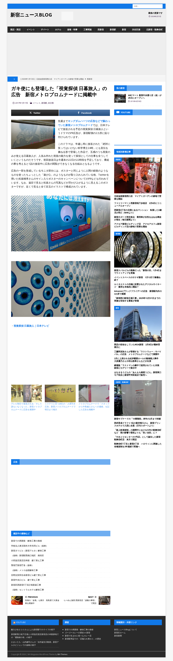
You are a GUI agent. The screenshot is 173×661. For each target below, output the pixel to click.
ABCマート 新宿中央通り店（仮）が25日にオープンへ (144, 96)
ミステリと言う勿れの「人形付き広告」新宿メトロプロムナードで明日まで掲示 (60, 406)
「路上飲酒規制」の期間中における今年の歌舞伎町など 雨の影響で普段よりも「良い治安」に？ (137, 431)
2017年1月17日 (21, 103)
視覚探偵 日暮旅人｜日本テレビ (31, 325)
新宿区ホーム (120, 632)
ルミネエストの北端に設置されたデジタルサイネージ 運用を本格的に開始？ (137, 285)
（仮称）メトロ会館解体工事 (24, 570)
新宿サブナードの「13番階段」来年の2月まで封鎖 (137, 418)
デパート (45, 29)
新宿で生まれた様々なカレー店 (78, 635)
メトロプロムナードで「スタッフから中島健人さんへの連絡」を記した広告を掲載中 (94, 406)
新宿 (124, 29)
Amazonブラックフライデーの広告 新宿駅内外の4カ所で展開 (138, 292)
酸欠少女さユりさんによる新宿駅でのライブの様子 (33, 629)
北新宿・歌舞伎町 (154, 29)
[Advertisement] (86, 54)
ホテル (58, 29)
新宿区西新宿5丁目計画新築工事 (26, 584)
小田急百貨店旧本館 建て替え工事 (27, 560)
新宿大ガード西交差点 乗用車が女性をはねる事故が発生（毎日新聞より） (137, 218)
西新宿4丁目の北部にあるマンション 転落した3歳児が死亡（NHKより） (138, 211)
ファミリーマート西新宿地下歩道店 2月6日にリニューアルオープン (138, 204)
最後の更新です (155, 13)
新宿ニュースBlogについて (125, 629)
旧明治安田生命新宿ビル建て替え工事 (28, 575)
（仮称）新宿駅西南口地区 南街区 (27, 555)
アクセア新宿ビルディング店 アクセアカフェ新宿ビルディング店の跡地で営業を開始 (137, 225)
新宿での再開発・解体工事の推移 (26, 540)
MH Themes (62, 654)
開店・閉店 (15, 29)
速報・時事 (72, 29)
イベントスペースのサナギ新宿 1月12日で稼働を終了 (137, 278)
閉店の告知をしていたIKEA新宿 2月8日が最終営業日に (137, 346)
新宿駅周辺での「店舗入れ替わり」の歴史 (83, 638)
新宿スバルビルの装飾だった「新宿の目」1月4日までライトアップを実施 (138, 271)
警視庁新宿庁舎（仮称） (22, 565)
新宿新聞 (118, 635)
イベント (31, 29)
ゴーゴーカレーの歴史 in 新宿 (77, 632)
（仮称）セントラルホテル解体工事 (27, 589)
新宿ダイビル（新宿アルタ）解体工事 (28, 550)
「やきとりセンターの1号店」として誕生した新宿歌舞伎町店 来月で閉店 (137, 438)
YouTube (21, 622)
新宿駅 (113, 29)
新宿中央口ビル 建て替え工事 (25, 579)
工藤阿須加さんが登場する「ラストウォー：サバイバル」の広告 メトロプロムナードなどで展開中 (137, 353)
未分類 (51, 103)
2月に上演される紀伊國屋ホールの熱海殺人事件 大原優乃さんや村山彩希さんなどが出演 (137, 359)
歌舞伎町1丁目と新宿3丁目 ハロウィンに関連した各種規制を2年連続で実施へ (138, 445)
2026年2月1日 (156, 16)
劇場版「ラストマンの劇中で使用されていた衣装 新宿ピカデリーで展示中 (137, 366)
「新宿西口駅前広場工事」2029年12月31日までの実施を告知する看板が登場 (137, 299)
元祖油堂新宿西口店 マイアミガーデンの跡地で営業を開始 (137, 197)
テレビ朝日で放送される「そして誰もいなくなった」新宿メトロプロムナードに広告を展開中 (26, 406)
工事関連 (87, 29)
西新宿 (101, 29)
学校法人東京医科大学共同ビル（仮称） (29, 545)
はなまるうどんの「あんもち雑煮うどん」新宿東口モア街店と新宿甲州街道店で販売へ (137, 373)
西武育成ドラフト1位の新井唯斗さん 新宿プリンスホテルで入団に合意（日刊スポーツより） (137, 424)
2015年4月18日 (135, 101)
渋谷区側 (136, 29)
